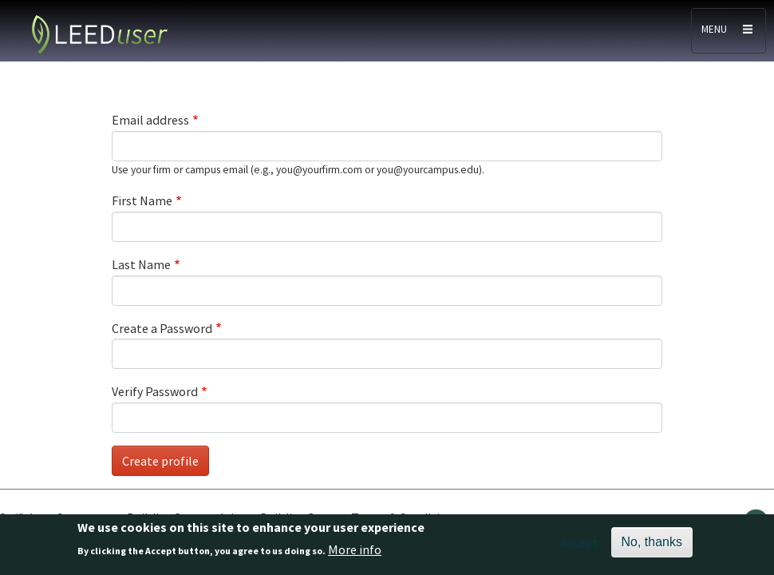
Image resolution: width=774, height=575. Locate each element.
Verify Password (155, 391)
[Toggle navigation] (728, 31)
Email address (150, 120)
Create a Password (162, 328)
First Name (142, 200)
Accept (579, 545)
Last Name (141, 264)
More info (354, 553)
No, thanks (652, 545)
